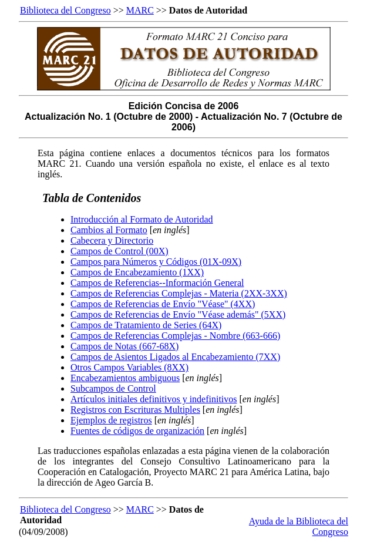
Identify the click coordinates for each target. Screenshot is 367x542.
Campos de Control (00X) (119, 251)
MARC (140, 10)
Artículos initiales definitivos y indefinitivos (153, 399)
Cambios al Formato (108, 230)
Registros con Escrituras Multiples (135, 410)
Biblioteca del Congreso (65, 10)
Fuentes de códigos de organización (137, 431)
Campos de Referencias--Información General (157, 283)
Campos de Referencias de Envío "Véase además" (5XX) (177, 314)
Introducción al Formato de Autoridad (141, 219)
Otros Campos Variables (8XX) (129, 367)
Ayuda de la (272, 521)
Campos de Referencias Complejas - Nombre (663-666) (175, 336)
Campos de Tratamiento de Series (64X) (145, 325)
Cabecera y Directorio (111, 240)
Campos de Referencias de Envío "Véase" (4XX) (162, 304)
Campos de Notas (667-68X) (124, 346)
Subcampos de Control (113, 388)
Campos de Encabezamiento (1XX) (137, 272)
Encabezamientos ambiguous (125, 378)
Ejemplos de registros (111, 420)
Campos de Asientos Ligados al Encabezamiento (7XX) (175, 357)
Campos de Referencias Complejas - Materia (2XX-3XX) (178, 293)
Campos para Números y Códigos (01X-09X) (155, 262)
